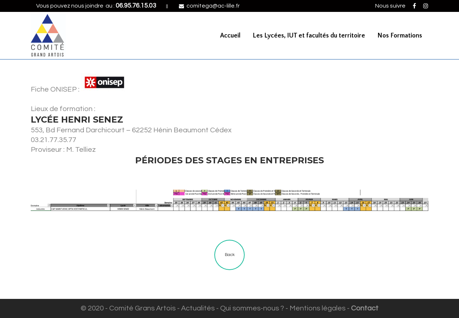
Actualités (198, 308)
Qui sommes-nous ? (252, 308)
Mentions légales (317, 308)
